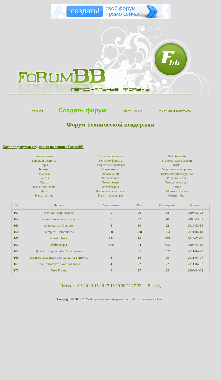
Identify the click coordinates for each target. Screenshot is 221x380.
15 (96, 285)
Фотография (110, 187)
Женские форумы (110, 160)
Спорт (44, 182)
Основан (196, 205)
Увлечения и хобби (44, 187)
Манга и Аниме (177, 191)
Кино (177, 165)
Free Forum (59, 270)
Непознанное (44, 195)
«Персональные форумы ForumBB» (114, 299)
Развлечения (110, 178)
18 (112, 285)
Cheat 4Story (58, 238)
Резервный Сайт (152, 299)
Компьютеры (110, 169)
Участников (111, 205)
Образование (110, 174)
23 (128, 285)
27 (134, 285)
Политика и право (110, 195)
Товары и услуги (176, 182)
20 (123, 285)
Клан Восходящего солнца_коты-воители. (59, 257)
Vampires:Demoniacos (59, 232)
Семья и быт (176, 195)
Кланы (44, 169)
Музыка (44, 174)
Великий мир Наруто (58, 213)
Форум (59, 205)
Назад (65, 285)
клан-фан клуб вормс (58, 225)
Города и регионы (44, 160)
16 (102, 285)
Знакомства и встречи (177, 160)
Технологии (110, 182)
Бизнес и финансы (110, 156)
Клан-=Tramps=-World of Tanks (58, 264)
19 (118, 285)
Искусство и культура (110, 165)
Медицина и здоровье (177, 169)
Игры (44, 165)
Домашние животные (110, 191)
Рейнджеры (59, 245)
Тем (139, 205)
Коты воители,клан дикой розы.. (59, 219)
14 (91, 285)
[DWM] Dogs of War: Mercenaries (59, 251)
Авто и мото (44, 156)
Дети (44, 191)
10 (86, 285)
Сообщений (167, 205)
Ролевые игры (177, 178)
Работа (44, 178)
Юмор (176, 187)
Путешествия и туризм (177, 174)
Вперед (154, 285)
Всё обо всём (177, 156)
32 (139, 285)
